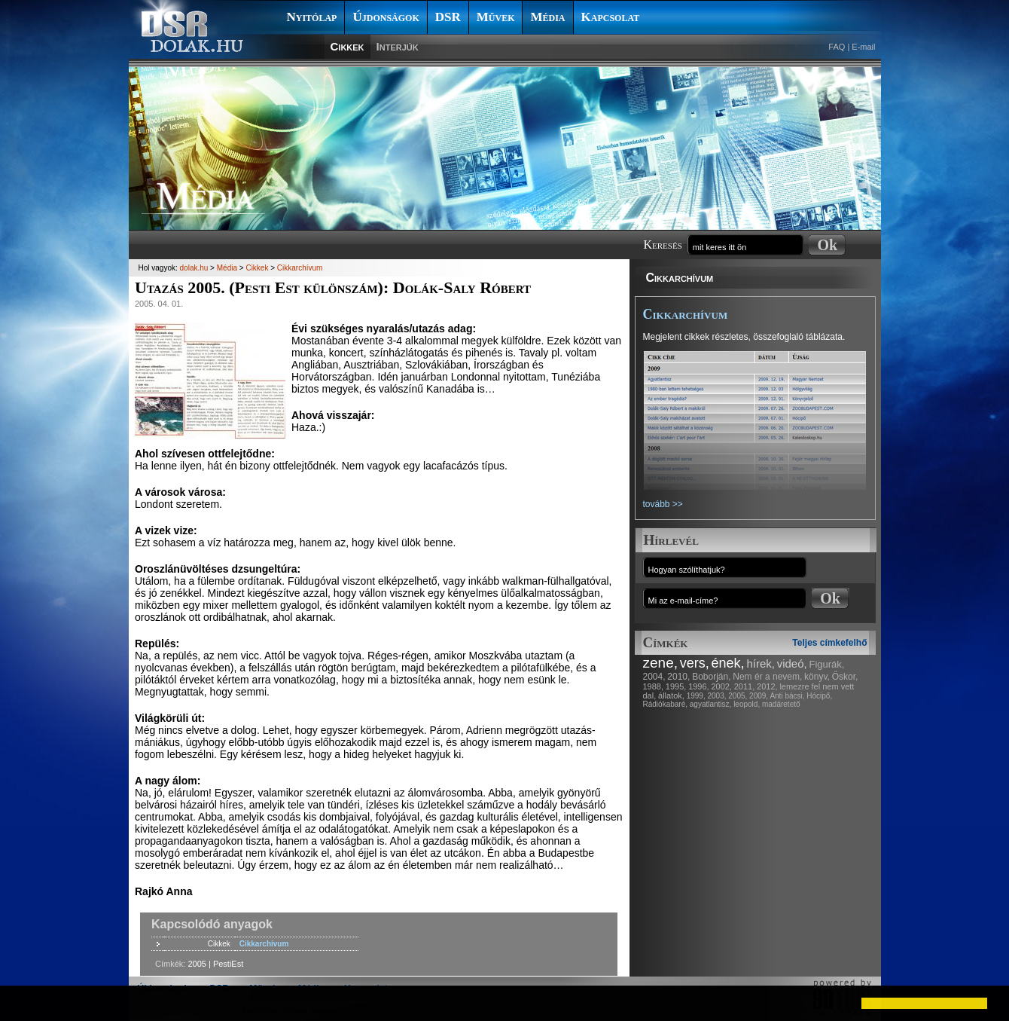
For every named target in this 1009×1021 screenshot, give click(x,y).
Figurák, (827, 664)
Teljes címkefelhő (829, 642)
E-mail (863, 46)
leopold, (746, 704)
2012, (767, 686)
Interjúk (397, 46)
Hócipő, (819, 696)
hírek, (760, 663)
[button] (24, 1003)
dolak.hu (194, 268)
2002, (721, 686)
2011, (744, 686)
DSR (448, 17)
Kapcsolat (610, 17)
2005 (196, 963)
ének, (728, 663)
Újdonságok (385, 17)
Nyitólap (312, 17)
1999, (696, 696)
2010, (678, 676)
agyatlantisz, (711, 704)
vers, (694, 663)
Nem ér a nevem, (767, 676)
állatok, (671, 695)
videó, (792, 663)
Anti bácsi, (787, 696)
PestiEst (228, 963)
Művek (496, 17)
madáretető (781, 704)
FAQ (836, 46)
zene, (660, 663)
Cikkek (347, 46)
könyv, (817, 676)
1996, (698, 686)
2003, (716, 696)
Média (547, 17)
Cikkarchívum (680, 277)
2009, (758, 696)
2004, (654, 676)
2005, (737, 696)
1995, (676, 686)
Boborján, (711, 676)
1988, (653, 686)
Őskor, (845, 676)
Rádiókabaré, (665, 704)
